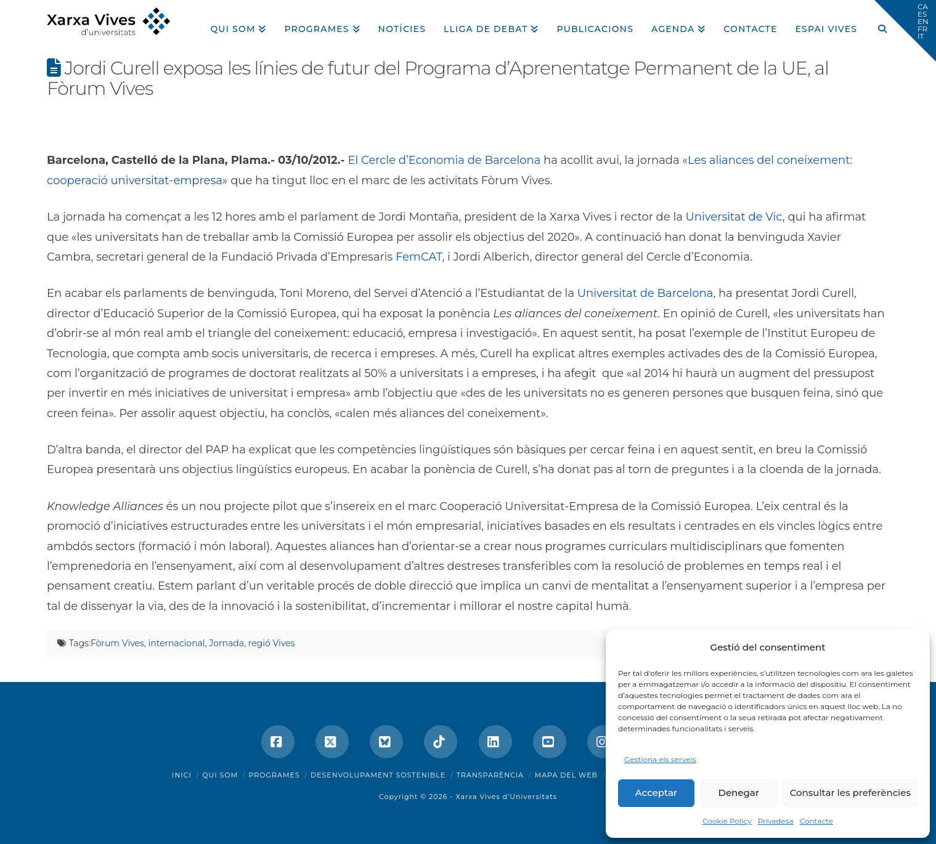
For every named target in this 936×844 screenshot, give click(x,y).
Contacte (816, 821)
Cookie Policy (727, 821)
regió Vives (271, 643)
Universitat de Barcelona (645, 293)
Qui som (220, 775)
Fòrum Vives (117, 643)
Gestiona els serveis (660, 759)
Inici (182, 775)
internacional (176, 643)
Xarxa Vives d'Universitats (506, 796)
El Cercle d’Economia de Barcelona (444, 160)
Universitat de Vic (734, 217)
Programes (274, 775)
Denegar (738, 792)
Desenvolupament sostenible (378, 775)
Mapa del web (566, 775)
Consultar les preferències (850, 792)
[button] (905, 31)
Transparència (490, 775)
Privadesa (776, 821)
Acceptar (656, 792)
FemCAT (419, 257)
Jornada (226, 643)
